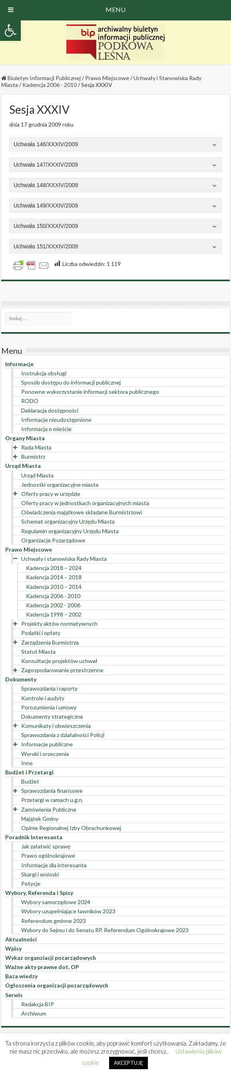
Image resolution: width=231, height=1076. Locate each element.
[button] (10, 30)
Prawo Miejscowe (107, 78)
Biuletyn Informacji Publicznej (41, 78)
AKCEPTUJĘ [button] (128, 1063)
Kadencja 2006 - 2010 (49, 84)
